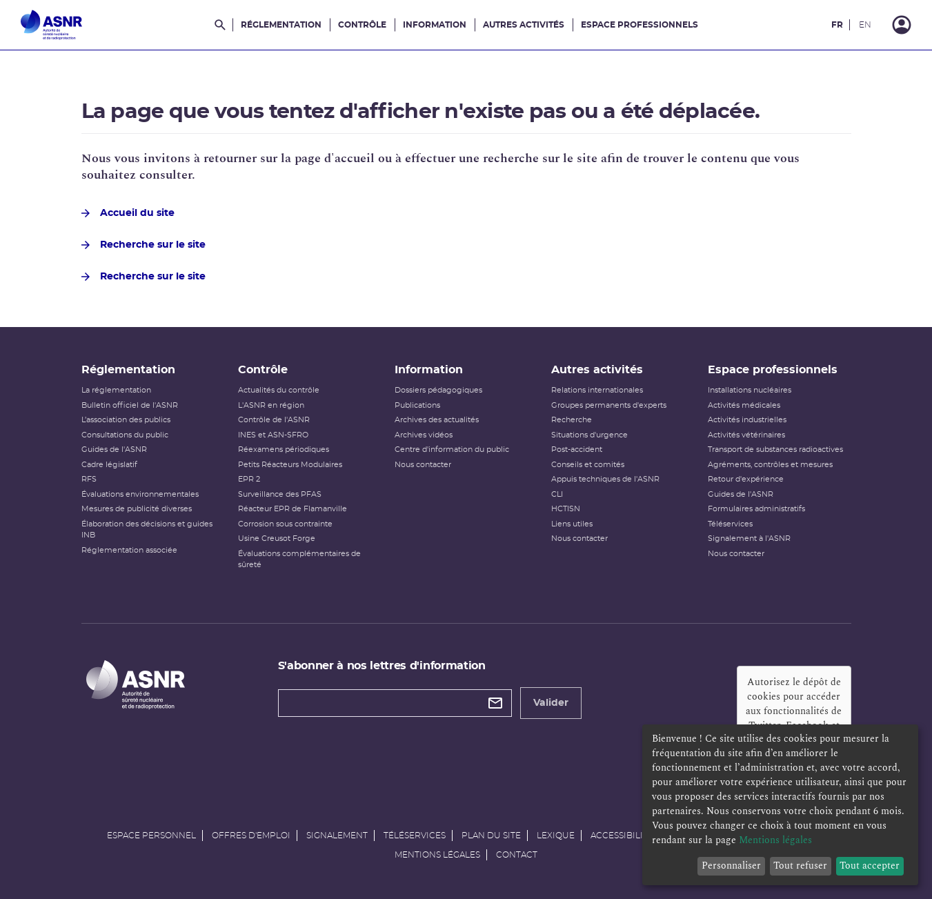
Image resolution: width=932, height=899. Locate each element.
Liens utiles (572, 524)
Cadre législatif (109, 464)
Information (434, 25)
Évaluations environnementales (140, 494)
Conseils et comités (587, 464)
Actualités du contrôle (278, 390)
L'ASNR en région (271, 405)
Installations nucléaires (749, 390)
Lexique (556, 835)
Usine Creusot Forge (276, 538)
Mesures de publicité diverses (136, 509)
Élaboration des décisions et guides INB (146, 530)
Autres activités (523, 25)
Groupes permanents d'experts (608, 405)
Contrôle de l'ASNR (274, 420)
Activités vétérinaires (746, 435)
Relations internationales (597, 390)
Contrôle (362, 25)
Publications (417, 405)
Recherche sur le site (143, 245)
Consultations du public (124, 435)
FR (837, 25)
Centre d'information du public (452, 449)
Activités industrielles (747, 420)
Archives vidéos (424, 435)
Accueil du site (128, 213)
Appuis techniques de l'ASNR (605, 479)
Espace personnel (151, 835)
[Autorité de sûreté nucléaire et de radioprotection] (51, 25)
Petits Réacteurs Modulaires (290, 464)
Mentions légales (437, 855)
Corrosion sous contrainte (285, 524)
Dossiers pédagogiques (438, 390)
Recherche (571, 420)
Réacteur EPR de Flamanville (292, 509)
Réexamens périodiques (283, 449)
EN (865, 25)
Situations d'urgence (589, 435)
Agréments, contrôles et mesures (770, 464)
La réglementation (116, 390)
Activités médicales (744, 405)
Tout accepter (870, 865)
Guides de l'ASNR (114, 449)
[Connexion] (901, 24)
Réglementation (281, 25)
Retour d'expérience (746, 479)
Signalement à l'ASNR (749, 538)
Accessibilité (622, 835)
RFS (89, 479)
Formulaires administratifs (756, 509)
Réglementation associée (129, 550)
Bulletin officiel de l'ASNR (129, 405)
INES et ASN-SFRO (273, 435)
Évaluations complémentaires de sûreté (299, 559)
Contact (516, 855)
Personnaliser (731, 865)
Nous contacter (423, 464)
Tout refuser (800, 865)
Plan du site (491, 835)
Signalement (337, 835)
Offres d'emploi (251, 835)
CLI (557, 494)
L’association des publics (125, 420)
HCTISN (565, 509)
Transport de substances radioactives (775, 449)
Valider (550, 703)
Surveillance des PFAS (279, 494)
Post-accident (576, 449)
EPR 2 (249, 479)
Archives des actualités (437, 420)
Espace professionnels (639, 25)
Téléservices (730, 524)
